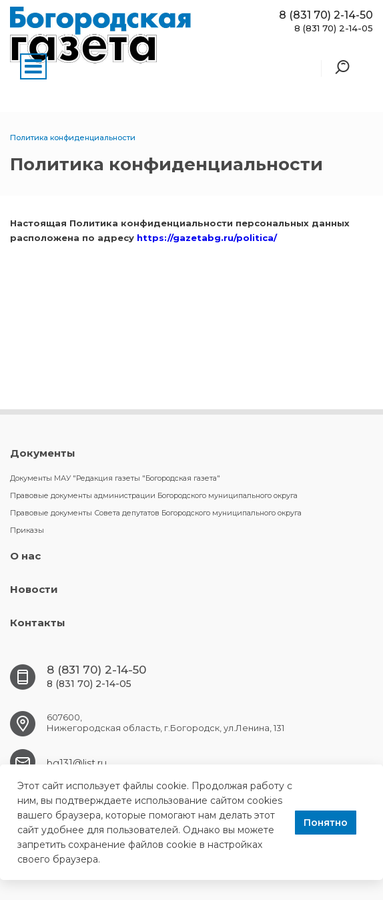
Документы (42, 453)
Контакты (37, 622)
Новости (34, 589)
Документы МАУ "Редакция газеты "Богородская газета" (115, 478)
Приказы (27, 530)
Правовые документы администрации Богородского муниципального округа (154, 495)
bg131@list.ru (77, 763)
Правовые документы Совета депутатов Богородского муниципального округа (156, 512)
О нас (25, 555)
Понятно (326, 823)
